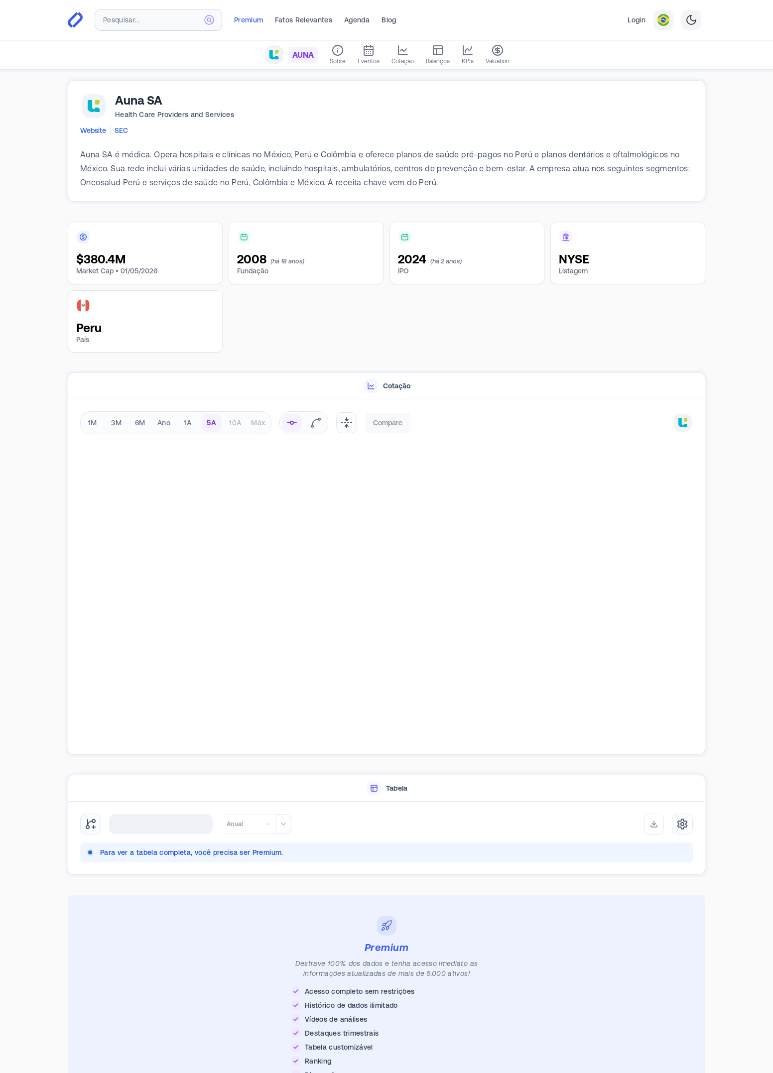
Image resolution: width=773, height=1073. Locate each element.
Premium (248, 20)
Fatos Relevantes (303, 20)
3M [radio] (116, 423)
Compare (387, 423)
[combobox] (158, 20)
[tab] (386, 386)
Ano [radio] (163, 423)
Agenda (357, 20)
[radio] (292, 423)
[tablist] (386, 386)
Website (93, 130)
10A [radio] (235, 423)
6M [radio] (140, 423)
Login (636, 20)
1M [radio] (92, 423)
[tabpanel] (386, 577)
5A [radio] (211, 423)
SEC (121, 130)
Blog (389, 20)
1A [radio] (188, 423)
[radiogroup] (175, 422)
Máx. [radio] (258, 423)
